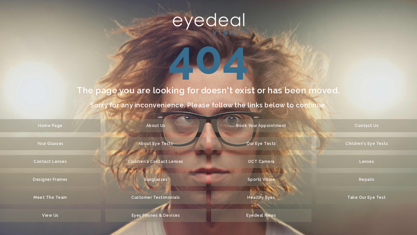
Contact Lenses (50, 161)
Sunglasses (155, 179)
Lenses (366, 161)
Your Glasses (50, 143)
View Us (50, 215)
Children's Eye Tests (366, 143)
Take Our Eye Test (366, 197)
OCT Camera (261, 161)
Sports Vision (261, 179)
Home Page (50, 125)
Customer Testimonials (155, 197)
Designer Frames (50, 179)
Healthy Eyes (261, 197)
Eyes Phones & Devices (156, 215)
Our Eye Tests (261, 143)
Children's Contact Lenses (155, 161)
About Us (155, 125)
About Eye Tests (155, 143)
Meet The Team (50, 197)
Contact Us (367, 125)
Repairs (367, 179)
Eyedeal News (261, 215)
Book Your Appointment (261, 125)
